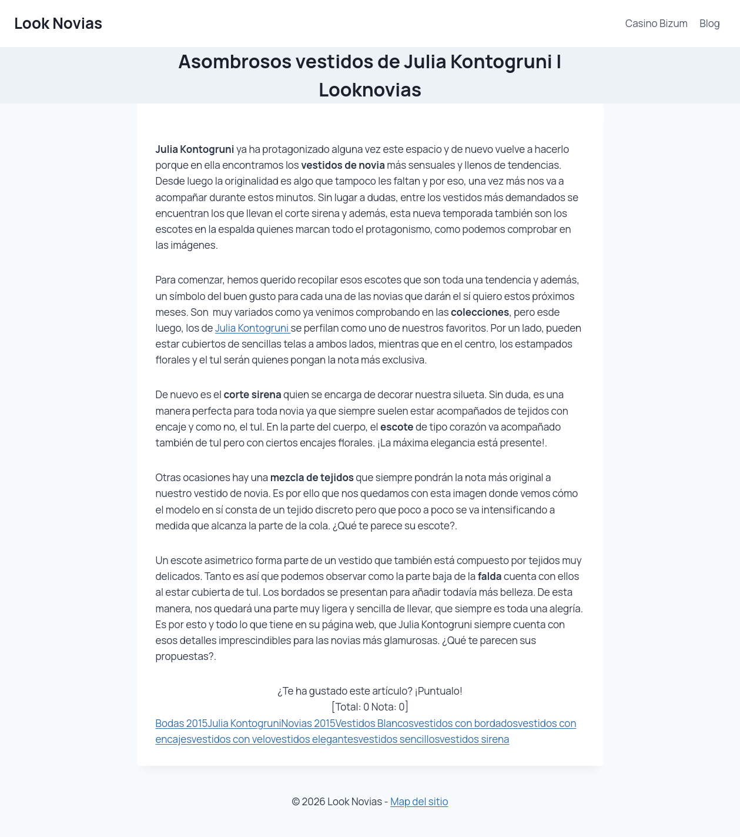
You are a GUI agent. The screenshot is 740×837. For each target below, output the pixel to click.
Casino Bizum (656, 23)
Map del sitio (419, 801)
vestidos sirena (474, 739)
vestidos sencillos (399, 739)
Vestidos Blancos (375, 723)
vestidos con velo (231, 739)
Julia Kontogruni (253, 328)
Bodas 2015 (182, 723)
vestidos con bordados (466, 723)
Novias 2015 (309, 723)
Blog (709, 23)
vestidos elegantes (315, 739)
